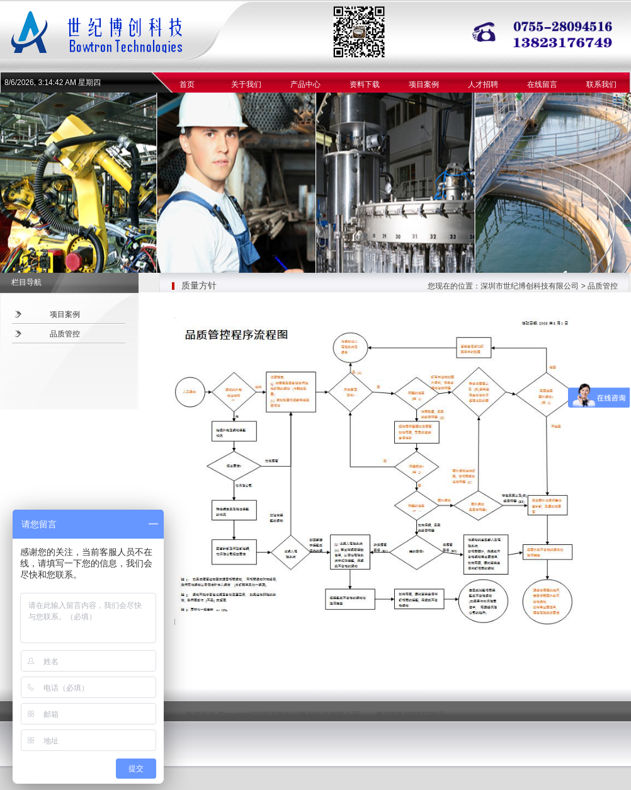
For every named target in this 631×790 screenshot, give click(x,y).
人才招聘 (483, 84)
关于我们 (246, 84)
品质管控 (65, 333)
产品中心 (305, 84)
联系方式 (259, 686)
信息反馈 (296, 686)
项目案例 (424, 84)
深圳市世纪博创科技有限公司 (529, 286)
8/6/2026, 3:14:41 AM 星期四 (52, 82)
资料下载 (365, 84)
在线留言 (542, 84)
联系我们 (601, 84)
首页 (187, 84)
